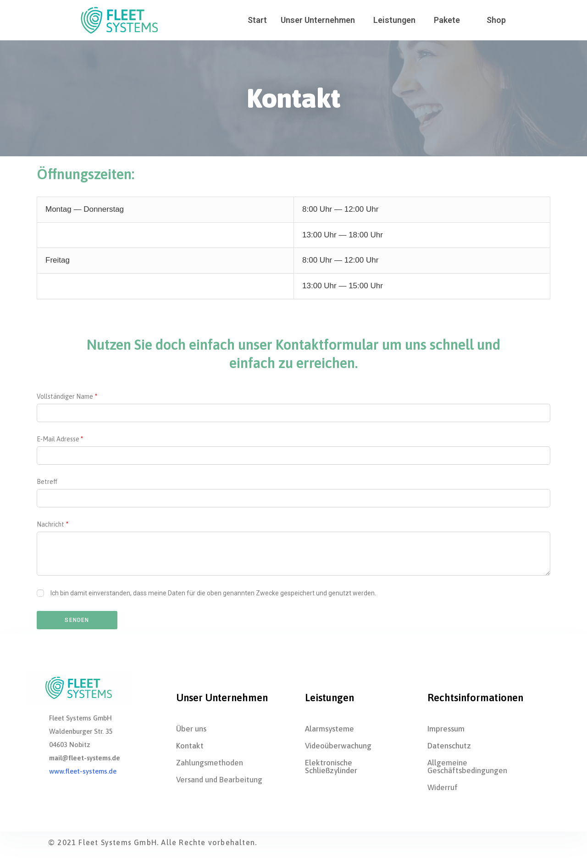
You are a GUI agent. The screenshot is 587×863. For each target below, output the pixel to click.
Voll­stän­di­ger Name (65, 396)
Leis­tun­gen (394, 20)
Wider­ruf (442, 787)
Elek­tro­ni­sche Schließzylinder (331, 766)
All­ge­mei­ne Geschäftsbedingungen (467, 766)
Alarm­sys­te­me (329, 728)
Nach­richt (50, 524)
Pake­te (447, 20)
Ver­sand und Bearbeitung (219, 779)
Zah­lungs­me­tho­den (209, 762)
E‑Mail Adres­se (58, 439)
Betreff (47, 481)
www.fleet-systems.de (82, 771)
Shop (496, 20)
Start (257, 20)
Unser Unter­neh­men (318, 20)
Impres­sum (446, 728)
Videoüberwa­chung (338, 745)
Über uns (191, 728)
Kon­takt (190, 745)
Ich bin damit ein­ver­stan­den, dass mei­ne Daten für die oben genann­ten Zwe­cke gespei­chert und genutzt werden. (213, 593)
